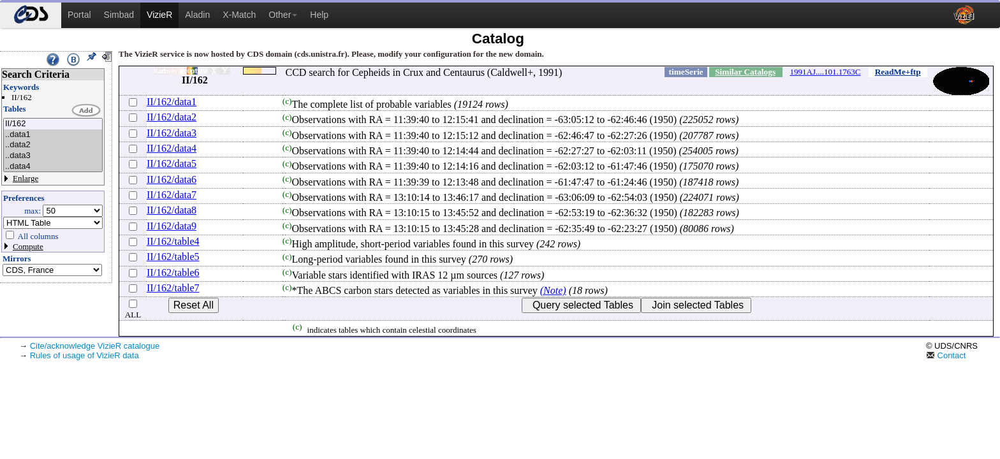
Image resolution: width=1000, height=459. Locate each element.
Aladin (197, 15)
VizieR (159, 15)
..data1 (53, 134)
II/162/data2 (171, 117)
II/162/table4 (173, 241)
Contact (946, 355)
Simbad (119, 15)
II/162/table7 (173, 287)
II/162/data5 (171, 163)
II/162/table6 (173, 272)
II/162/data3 (171, 132)
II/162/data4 (171, 148)
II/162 (53, 124)
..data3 (53, 155)
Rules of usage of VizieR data (84, 355)
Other (282, 15)
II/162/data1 (171, 101)
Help (319, 15)
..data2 (53, 145)
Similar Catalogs (745, 71)
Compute (28, 246)
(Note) (553, 290)
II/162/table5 (173, 256)
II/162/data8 (171, 210)
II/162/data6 (171, 179)
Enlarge (25, 178)
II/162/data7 (171, 194)
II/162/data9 (171, 226)
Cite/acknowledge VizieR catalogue (95, 346)
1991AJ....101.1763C (825, 71)
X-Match (239, 15)
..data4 (53, 166)
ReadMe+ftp (898, 71)
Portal (79, 15)
